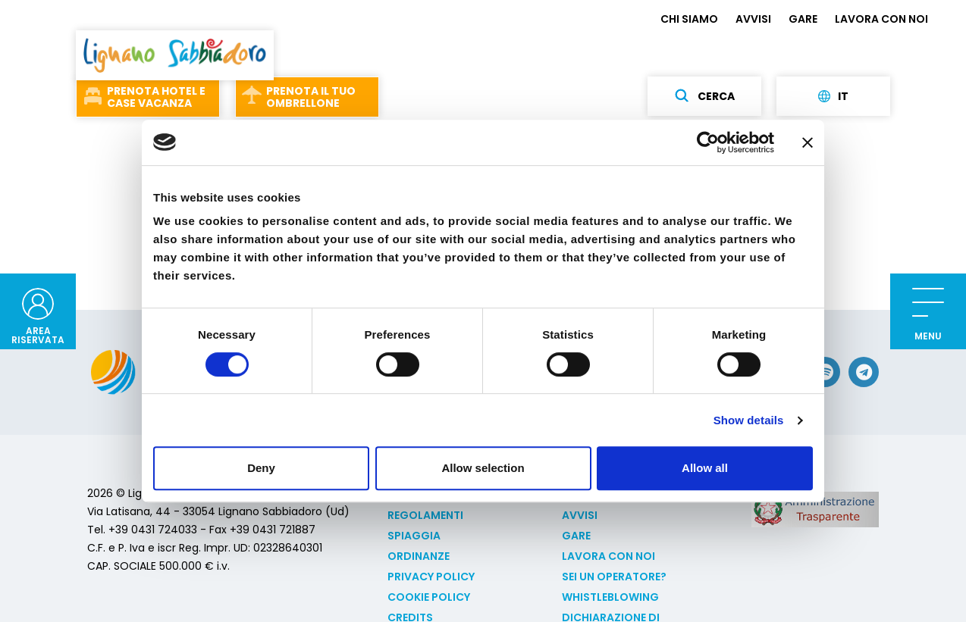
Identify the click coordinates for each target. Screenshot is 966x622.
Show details (749, 420)
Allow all (705, 467)
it (833, 96)
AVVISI (753, 19)
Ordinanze (418, 556)
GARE (803, 19)
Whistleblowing (610, 597)
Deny (261, 467)
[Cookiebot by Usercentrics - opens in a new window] (707, 142)
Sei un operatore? (614, 576)
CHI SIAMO (689, 19)
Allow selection (482, 467)
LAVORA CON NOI (881, 19)
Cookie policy (428, 597)
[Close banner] (807, 142)
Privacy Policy (431, 576)
